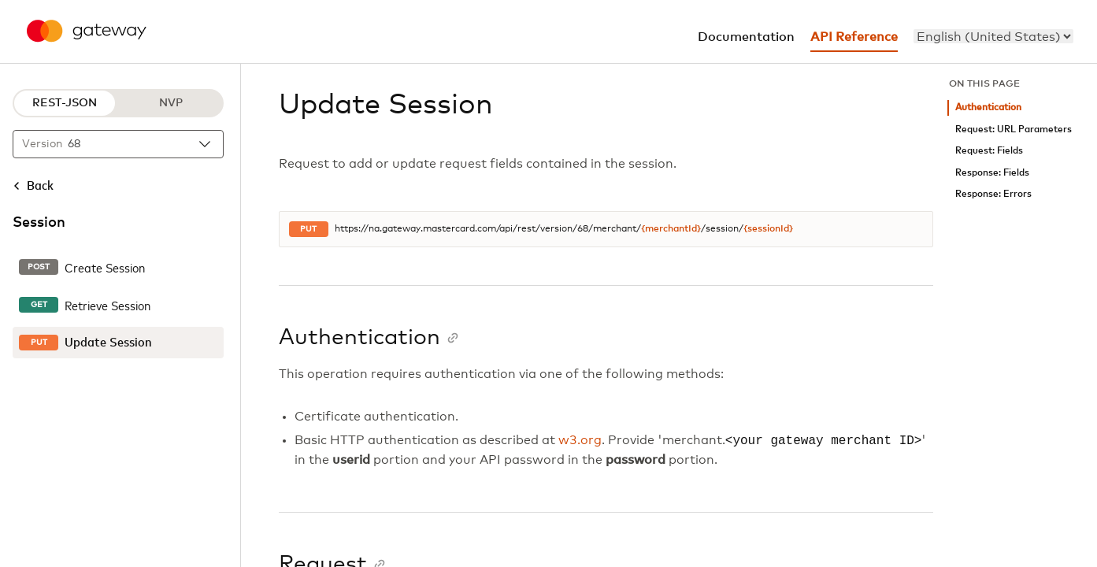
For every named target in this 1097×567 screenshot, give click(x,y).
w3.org (580, 441)
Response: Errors (993, 194)
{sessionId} (768, 229)
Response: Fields (992, 173)
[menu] (993, 36)
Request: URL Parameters (1013, 129)
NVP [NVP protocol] (171, 103)
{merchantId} (671, 229)
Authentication (988, 107)
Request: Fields (989, 151)
